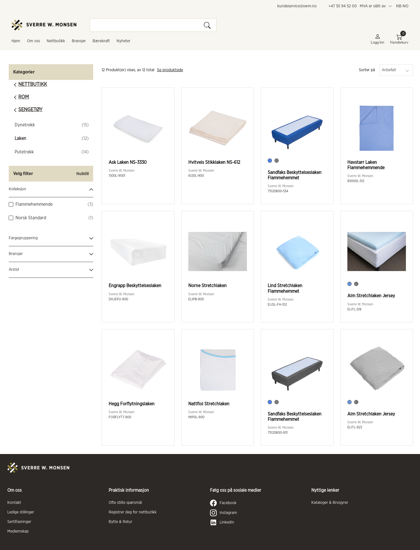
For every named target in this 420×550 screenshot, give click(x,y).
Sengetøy (30, 109)
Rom (23, 97)
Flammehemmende (34, 204)
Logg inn (377, 38)
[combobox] (396, 70)
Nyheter (123, 41)
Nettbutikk (56, 41)
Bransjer (79, 41)
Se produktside (170, 70)
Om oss (33, 41)
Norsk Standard (30, 218)
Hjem (16, 41)
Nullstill (82, 174)
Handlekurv (399, 38)
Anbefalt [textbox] (389, 70)
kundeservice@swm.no (297, 6)
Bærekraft (101, 41)
